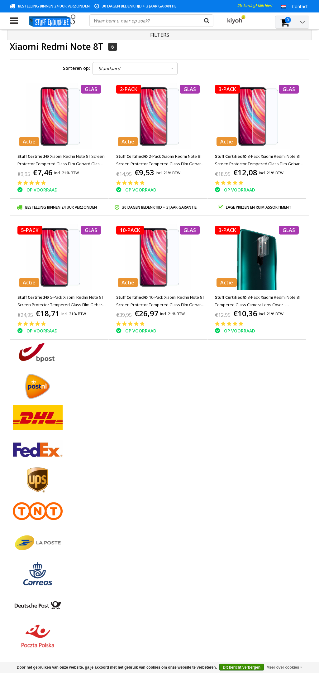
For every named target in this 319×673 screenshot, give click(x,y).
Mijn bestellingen (128, 479)
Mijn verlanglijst (127, 493)
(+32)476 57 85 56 (247, 639)
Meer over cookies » (284, 667)
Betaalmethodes (26, 479)
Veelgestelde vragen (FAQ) (36, 543)
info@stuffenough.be (233, 629)
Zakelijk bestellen (27, 536)
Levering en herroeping (33, 529)
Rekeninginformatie (29, 522)
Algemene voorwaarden (34, 471)
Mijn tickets (122, 486)
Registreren (122, 471)
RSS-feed (19, 550)
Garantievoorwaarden (32, 493)
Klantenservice (24, 500)
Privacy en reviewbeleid (33, 507)
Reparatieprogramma (31, 514)
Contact (18, 486)
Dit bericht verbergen (241, 667)
